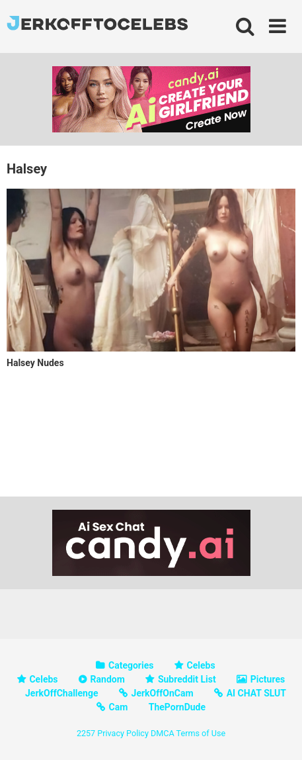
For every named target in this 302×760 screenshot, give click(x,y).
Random (108, 679)
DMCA (162, 733)
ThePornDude (177, 707)
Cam (118, 707)
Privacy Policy (123, 733)
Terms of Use (201, 733)
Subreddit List (187, 679)
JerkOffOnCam (163, 693)
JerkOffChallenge (61, 693)
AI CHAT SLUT (256, 693)
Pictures (267, 679)
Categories (130, 665)
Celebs (201, 665)
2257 (86, 733)
